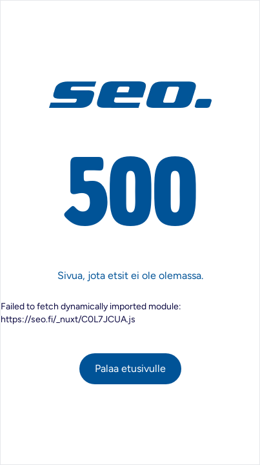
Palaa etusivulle (130, 368)
